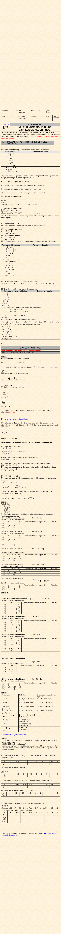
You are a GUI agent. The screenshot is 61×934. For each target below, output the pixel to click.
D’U (46, 127)
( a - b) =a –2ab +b (35, 322)
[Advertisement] (27, 28)
